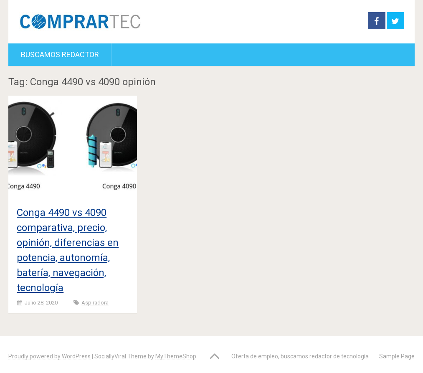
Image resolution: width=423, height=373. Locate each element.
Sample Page (397, 356)
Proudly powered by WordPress (49, 356)
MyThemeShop (175, 356)
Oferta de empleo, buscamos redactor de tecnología (300, 356)
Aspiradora (95, 302)
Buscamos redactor (60, 54)
